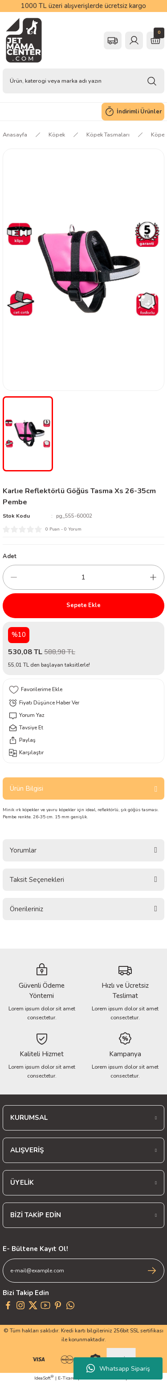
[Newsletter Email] (83, 1271)
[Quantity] (83, 577)
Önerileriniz (26, 909)
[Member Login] (134, 40)
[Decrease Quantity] (14, 577)
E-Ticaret (67, 1378)
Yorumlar (23, 850)
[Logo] (24, 40)
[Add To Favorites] (83, 689)
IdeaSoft (43, 1378)
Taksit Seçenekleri (37, 879)
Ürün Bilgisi (26, 788)
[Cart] (155, 40)
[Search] (83, 80)
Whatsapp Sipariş (118, 1368)
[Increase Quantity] (153, 577)
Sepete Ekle (83, 605)
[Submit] (152, 1271)
